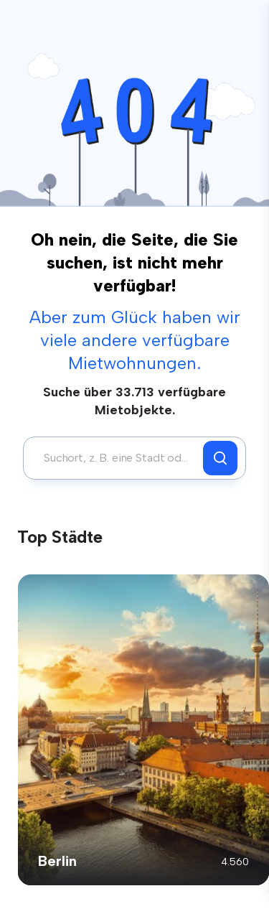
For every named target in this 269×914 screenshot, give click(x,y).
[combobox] (117, 458)
